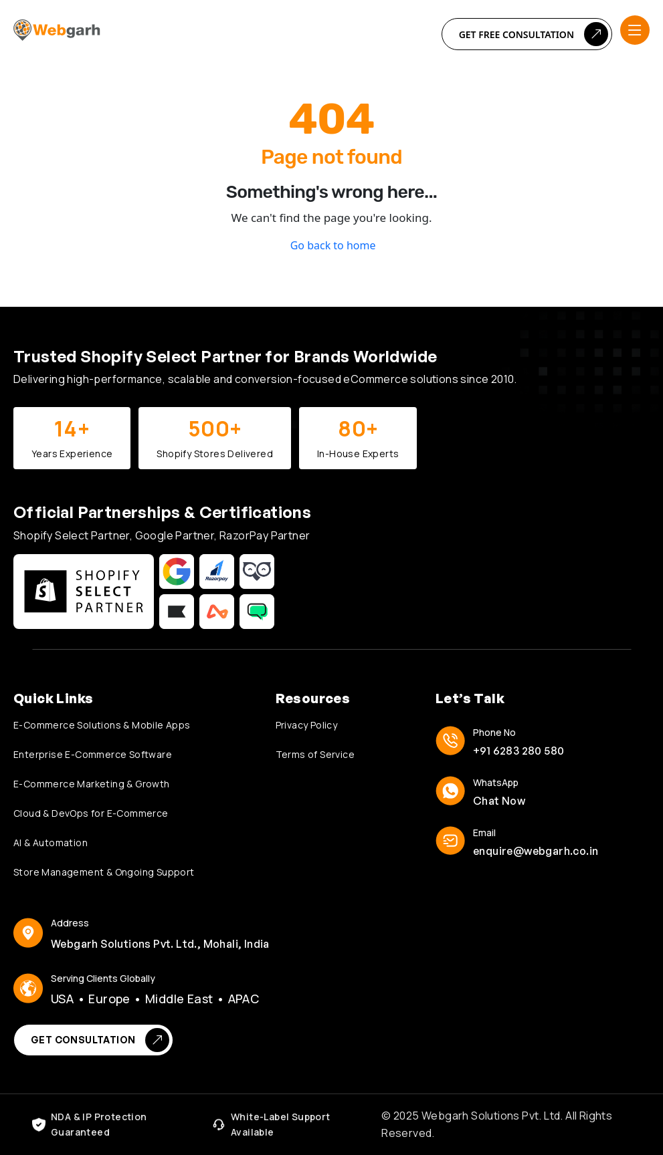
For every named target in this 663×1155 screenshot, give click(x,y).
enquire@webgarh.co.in (535, 851)
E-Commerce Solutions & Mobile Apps (102, 725)
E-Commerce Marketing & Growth (91, 783)
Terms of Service (315, 754)
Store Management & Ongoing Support (104, 872)
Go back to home (331, 245)
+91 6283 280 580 (518, 750)
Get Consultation (100, 1040)
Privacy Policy (307, 725)
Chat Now (499, 800)
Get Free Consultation (533, 34)
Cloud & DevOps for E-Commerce (91, 813)
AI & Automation (50, 842)
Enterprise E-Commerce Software (92, 754)
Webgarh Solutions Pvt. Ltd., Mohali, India (160, 943)
